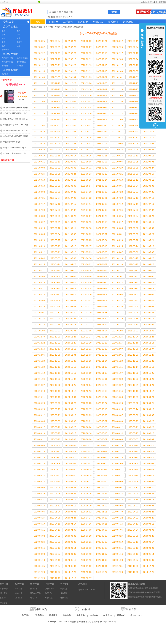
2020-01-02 (86, 566)
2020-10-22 (117, 385)
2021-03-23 (133, 282)
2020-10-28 (148, 379)
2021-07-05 (101, 210)
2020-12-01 (117, 355)
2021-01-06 (70, 330)
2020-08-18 (54, 433)
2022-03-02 (39, 47)
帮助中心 (121, 615)
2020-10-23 (101, 385)
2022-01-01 (117, 77)
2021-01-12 (101, 324)
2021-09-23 (148, 149)
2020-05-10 (86, 505)
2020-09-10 (70, 415)
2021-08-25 (54, 174)
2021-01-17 (148, 318)
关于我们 (26, 615)
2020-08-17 (70, 433)
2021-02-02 (148, 306)
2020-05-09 (101, 505)
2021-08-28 (133, 168)
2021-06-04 (54, 234)
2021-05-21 (148, 240)
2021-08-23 (86, 174)
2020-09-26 (70, 403)
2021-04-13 (101, 270)
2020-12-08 (133, 349)
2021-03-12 (54, 294)
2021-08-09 (54, 186)
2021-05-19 (54, 246)
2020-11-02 (70, 379)
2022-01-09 (117, 71)
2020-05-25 (101, 493)
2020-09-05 (148, 415)
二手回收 (68, 22)
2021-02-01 (39, 312)
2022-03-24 (54, 41)
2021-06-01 (101, 234)
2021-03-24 (117, 282)
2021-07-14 (86, 204)
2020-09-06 (133, 415)
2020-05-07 (133, 505)
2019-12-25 (86, 572)
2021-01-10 (133, 324)
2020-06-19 (86, 475)
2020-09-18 (70, 409)
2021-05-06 (133, 252)
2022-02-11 (86, 59)
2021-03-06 (148, 294)
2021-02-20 (117, 306)
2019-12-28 (39, 572)
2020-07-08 (70, 463)
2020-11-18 (70, 367)
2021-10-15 (86, 137)
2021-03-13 (39, 294)
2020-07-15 (86, 457)
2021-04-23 (70, 264)
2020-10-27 (39, 385)
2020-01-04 (54, 566)
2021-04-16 (54, 270)
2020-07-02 (39, 469)
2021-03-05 (39, 300)
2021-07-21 (101, 198)
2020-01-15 (133, 554)
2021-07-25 (39, 198)
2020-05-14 (148, 499)
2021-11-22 (117, 107)
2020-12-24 (133, 337)
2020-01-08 (117, 560)
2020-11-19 (54, 367)
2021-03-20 (54, 288)
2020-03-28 (101, 536)
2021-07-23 (70, 198)
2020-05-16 (117, 499)
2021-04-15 (70, 270)
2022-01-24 (133, 59)
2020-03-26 (133, 536)
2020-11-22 (133, 361)
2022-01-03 (86, 77)
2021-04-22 (86, 264)
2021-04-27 (133, 258)
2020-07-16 (70, 457)
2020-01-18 (86, 554)
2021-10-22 (101, 131)
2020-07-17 (54, 457)
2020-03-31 (70, 536)
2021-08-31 (86, 168)
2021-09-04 (148, 162)
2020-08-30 (117, 421)
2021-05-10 (70, 252)
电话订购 (33, 598)
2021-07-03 (133, 210)
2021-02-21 (101, 306)
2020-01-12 (54, 560)
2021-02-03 (133, 306)
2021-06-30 (39, 216)
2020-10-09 (70, 397)
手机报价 (53, 22)
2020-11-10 (70, 373)
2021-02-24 (54, 306)
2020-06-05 (54, 487)
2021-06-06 (148, 228)
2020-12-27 (86, 337)
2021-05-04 (39, 258)
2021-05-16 (101, 246)
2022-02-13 (54, 59)
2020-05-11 (70, 505)
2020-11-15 (117, 367)
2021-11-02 (54, 125)
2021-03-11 (70, 294)
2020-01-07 (133, 560)
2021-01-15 (54, 324)
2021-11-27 (39, 107)
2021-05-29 (148, 234)
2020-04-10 (54, 530)
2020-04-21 (133, 518)
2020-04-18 (54, 524)
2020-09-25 (86, 403)
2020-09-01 (86, 421)
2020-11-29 (148, 355)
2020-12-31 (148, 330)
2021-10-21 (117, 131)
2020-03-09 (148, 548)
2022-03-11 (133, 41)
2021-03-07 (133, 294)
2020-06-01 (117, 487)
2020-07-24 (70, 451)
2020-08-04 (148, 439)
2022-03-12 (117, 41)
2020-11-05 (148, 373)
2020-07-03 (148, 463)
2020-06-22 (39, 475)
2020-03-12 (101, 548)
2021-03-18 (86, 288)
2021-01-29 (86, 312)
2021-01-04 (101, 330)
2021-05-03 (54, 258)
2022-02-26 (101, 47)
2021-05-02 (70, 258)
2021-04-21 (101, 264)
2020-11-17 (86, 367)
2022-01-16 (133, 65)
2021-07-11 (133, 204)
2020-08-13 (133, 433)
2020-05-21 (39, 499)
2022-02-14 (39, 59)
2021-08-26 (39, 174)
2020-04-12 (148, 524)
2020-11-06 (133, 373)
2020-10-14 (117, 391)
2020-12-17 (117, 343)
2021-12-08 (117, 95)
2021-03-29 (39, 282)
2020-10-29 (133, 379)
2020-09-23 (117, 403)
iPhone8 (59, 17)
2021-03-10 (86, 294)
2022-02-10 (101, 59)
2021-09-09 (70, 162)
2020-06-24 (133, 469)
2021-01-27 (117, 312)
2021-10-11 (148, 137)
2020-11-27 (54, 361)
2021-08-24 (70, 174)
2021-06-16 (133, 222)
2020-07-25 (54, 451)
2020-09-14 (133, 409)
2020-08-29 (133, 421)
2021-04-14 (86, 270)
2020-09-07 (117, 415)
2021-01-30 (70, 312)
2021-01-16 (39, 324)
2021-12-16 (117, 89)
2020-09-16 (101, 409)
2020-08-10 (54, 439)
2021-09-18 (54, 155)
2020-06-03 (86, 487)
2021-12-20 (54, 89)
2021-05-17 (86, 246)
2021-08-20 (133, 174)
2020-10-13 (133, 391)
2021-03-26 (86, 282)
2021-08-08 (70, 186)
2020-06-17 (117, 475)
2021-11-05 (133, 119)
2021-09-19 (39, 155)
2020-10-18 (54, 391)
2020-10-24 (86, 385)
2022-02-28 (70, 47)
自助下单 (33, 589)
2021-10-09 (54, 143)
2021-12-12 (54, 95)
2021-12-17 (101, 89)
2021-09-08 (86, 162)
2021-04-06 (86, 276)
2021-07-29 (101, 192)
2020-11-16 (101, 367)
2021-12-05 (39, 101)
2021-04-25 (39, 264)
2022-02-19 (86, 53)
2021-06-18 (101, 222)
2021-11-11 (39, 119)
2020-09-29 (148, 397)
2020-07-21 (117, 451)
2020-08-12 (148, 433)
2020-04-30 (117, 512)
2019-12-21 (148, 572)
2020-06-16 (133, 475)
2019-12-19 (54, 578)
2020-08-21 (133, 427)
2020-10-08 (86, 397)
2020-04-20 (148, 518)
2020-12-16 (133, 343)
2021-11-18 (54, 113)
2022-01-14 (39, 71)
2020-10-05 (133, 397)
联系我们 (113, 22)
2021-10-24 (70, 131)
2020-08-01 (70, 445)
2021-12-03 (70, 101)
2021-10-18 (39, 137)
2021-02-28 (117, 300)
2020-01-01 (101, 566)
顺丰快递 (18, 589)
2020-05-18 (86, 499)
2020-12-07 (148, 349)
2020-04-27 (39, 518)
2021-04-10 (148, 270)
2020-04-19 (39, 524)
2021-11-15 (101, 113)
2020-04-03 (148, 530)
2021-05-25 (86, 240)
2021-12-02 (86, 101)
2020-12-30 (39, 337)
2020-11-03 (54, 379)
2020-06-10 (101, 481)
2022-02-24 (133, 47)
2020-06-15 (148, 475)
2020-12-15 (148, 343)
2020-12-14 (39, 349)
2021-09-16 (86, 155)
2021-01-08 (39, 330)
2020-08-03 (39, 445)
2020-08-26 (54, 427)
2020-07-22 (101, 451)
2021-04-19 (133, 264)
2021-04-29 (101, 258)
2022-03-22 (86, 41)
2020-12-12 (70, 349)
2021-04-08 (54, 276)
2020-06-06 (39, 487)
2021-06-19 (86, 222)
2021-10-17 (54, 137)
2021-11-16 (86, 113)
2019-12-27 (54, 572)
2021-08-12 (133, 180)
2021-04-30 (86, 258)
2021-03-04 (54, 300)
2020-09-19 (54, 409)
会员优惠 (64, 589)
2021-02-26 (148, 300)
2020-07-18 (39, 457)
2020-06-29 (86, 469)
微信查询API (136, 615)
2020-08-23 (101, 427)
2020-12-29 (54, 337)
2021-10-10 (39, 143)
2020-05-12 (54, 505)
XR (72, 17)
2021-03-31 (133, 276)
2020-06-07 (148, 481)
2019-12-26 (70, 572)
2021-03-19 (70, 288)
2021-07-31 (70, 192)
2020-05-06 (148, 505)
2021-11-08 (86, 119)
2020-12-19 (86, 343)
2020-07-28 (133, 445)
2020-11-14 (133, 367)
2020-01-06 (148, 560)
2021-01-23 (54, 318)
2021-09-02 (54, 168)
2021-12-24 (117, 83)
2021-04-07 (70, 276)
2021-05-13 (148, 246)
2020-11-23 (117, 361)
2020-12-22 (39, 343)
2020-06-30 (70, 469)
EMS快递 (18, 593)
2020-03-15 (54, 548)
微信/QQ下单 (35, 593)
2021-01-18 (133, 318)
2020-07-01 (54, 469)
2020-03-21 (86, 542)
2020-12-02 (101, 355)
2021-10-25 (54, 131)
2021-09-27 (86, 149)
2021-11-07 (101, 119)
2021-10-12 (133, 137)
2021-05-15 (117, 246)
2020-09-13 (148, 409)
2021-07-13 (101, 204)
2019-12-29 (148, 566)
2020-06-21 (54, 475)
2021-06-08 (117, 228)
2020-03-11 (117, 548)
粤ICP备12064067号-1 (108, 622)
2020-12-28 (70, 337)
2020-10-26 (54, 385)
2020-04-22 (117, 518)
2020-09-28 (39, 403)
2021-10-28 (133, 125)
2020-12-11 (86, 349)
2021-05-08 (101, 252)
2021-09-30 (39, 149)
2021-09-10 (54, 162)
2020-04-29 (133, 512)
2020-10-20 (148, 385)
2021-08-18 (39, 180)
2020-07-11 (148, 457)
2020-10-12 (148, 391)
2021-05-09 (86, 252)
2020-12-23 (148, 337)
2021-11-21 (133, 107)
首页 (38, 22)
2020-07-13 (117, 457)
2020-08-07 (101, 439)
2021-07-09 (39, 210)
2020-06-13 (54, 481)
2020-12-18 (101, 343)
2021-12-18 (86, 89)
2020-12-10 (101, 349)
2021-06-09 (101, 228)
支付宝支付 (49, 589)
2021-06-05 (39, 234)
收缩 (142, 41)
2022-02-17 (117, 53)
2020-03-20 (101, 542)
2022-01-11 (86, 71)
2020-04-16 (86, 524)
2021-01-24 (39, 318)
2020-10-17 (70, 391)
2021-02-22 (86, 306)
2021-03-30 (148, 276)
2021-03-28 (54, 282)
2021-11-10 (54, 119)
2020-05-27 (70, 493)
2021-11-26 (54, 107)
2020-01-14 (148, 554)
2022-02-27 (86, 47)
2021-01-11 (117, 324)
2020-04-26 (54, 518)
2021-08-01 (54, 192)
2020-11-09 (86, 373)
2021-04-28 (117, 258)
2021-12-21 (39, 89)
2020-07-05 (117, 463)
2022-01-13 (54, 71)
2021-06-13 (39, 228)
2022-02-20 (70, 53)
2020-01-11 (70, 560)
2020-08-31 (101, 421)
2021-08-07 (86, 186)
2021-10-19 (148, 131)
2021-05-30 (133, 234)
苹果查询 (162, 2)
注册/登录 (4, 589)
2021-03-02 (86, 300)
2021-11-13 (133, 113)
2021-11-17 (70, 113)
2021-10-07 (86, 143)
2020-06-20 (70, 475)
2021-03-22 (148, 282)
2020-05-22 (148, 493)
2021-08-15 (86, 180)
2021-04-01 (117, 276)
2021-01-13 (86, 324)
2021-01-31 (54, 312)
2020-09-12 (39, 415)
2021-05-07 (117, 252)
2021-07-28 (117, 192)
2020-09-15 (117, 409)
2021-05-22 (133, 240)
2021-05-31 (117, 234)
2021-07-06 (86, 210)
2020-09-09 (86, 415)
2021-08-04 (133, 186)
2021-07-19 (133, 198)
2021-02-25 (39, 306)
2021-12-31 (133, 77)
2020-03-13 (86, 548)
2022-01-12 (70, 71)
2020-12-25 (117, 337)
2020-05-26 (86, 493)
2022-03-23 (70, 41)
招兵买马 (53, 615)
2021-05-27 (54, 240)
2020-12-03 (86, 355)
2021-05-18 (70, 246)
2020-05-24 (117, 493)
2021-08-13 (117, 180)
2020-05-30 (148, 487)
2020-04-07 (101, 530)
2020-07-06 (101, 463)
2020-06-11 (86, 481)
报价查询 (3, 593)
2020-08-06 (117, 439)
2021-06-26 (101, 216)
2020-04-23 (101, 518)
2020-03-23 (54, 542)
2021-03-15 (133, 288)
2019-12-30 (133, 566)
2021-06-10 (86, 228)
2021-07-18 (148, 198)
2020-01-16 (117, 554)
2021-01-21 (86, 318)
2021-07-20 (117, 198)
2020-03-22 (70, 542)
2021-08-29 (117, 168)
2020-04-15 (101, 524)
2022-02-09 (117, 59)
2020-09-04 (39, 421)
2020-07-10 (39, 463)
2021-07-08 (54, 210)
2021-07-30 (86, 192)
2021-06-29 (54, 216)
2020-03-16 (39, 548)
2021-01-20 (101, 318)
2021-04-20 (117, 264)
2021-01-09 (148, 324)
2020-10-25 (70, 385)
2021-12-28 (54, 83)
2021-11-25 (70, 107)
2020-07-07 (86, 463)
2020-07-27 (148, 445)
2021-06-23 (148, 216)
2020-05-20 (54, 499)
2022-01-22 (39, 65)
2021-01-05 (86, 330)
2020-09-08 (101, 415)
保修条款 (64, 598)
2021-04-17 (39, 270)
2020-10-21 (133, 385)
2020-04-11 (39, 530)
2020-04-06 (117, 530)
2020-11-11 (54, 373)
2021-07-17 (39, 204)
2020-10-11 (39, 397)
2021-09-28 (70, 149)
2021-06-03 (70, 234)
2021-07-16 (54, 204)
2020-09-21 (148, 403)
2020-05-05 (39, 512)
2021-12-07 (133, 95)
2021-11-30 (117, 101)
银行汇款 (49, 598)
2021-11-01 (70, 125)
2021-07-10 (148, 204)
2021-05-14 (133, 246)
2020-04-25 (70, 518)
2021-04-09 (39, 276)
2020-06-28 (101, 469)
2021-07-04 (117, 210)
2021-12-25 (101, 83)
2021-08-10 (39, 186)
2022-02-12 (70, 59)
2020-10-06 (117, 397)
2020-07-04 (133, 463)
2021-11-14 (117, 113)
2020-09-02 (70, 421)
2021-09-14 (117, 155)
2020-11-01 (86, 379)
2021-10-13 (117, 137)
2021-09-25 (117, 149)
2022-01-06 (39, 77)
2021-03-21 (39, 288)
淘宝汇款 (49, 593)
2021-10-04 (133, 143)
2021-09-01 (70, 168)
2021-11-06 (117, 119)
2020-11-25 (86, 361)
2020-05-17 (101, 499)
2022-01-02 (101, 77)
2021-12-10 (86, 95)
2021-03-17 (101, 288)
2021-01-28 (101, 312)
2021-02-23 (70, 306)
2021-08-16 (70, 180)
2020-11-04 (39, 379)
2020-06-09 (117, 481)
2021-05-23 (117, 240)
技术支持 (153, 2)
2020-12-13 (54, 349)
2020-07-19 (148, 451)
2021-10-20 (133, 131)
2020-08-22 (117, 427)
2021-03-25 (101, 282)
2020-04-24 (86, 518)
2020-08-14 (117, 433)
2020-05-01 (101, 512)
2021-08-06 (101, 186)
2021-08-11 (148, 180)
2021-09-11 (39, 162)
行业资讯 (128, 22)
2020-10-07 (101, 397)
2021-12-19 (70, 89)
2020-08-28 (148, 421)
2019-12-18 (70, 578)
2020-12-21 (54, 343)
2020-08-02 (54, 445)
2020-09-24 (101, 403)
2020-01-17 (101, 554)
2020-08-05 (133, 439)
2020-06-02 (101, 487)
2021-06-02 (86, 234)
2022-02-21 (54, 53)
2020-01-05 (39, 566)
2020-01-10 (86, 560)
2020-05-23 (133, 493)
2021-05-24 (101, 240)
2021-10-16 (70, 137)
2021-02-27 (133, 300)
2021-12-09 (101, 95)
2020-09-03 (54, 421)
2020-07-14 (101, 457)
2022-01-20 (70, 65)
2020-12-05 (54, 355)
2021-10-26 (39, 131)
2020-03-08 (39, 554)
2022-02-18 (101, 53)
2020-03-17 (148, 542)
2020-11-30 (133, 355)
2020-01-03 (70, 566)
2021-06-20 (70, 222)
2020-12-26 (101, 337)
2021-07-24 (54, 198)
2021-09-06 (117, 162)
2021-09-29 (54, 149)
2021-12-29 (39, 83)
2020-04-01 (54, 536)
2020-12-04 (70, 355)
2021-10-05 (117, 143)
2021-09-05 (133, 162)
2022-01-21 (54, 65)
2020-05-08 (117, 505)
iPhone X (66, 17)
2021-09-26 (101, 149)
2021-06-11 (70, 228)
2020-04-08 (86, 530)
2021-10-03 (148, 143)
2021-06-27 (86, 216)
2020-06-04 (70, 487)
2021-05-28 (39, 240)
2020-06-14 (39, 481)
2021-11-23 (101, 107)
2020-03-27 (117, 536)
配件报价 (83, 22)
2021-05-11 (54, 252)
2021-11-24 (86, 107)
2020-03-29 (86, 536)
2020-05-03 (70, 512)
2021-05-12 (39, 252)
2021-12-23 (133, 83)
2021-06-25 (117, 216)
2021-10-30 (101, 125)
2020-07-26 (39, 451)
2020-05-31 (133, 487)
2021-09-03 (39, 168)
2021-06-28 (70, 216)
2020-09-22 (133, 403)
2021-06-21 (54, 222)
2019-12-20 (39, 578)
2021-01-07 (54, 330)
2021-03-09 (101, 294)
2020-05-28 (54, 493)
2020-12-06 (39, 355)
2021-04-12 (117, 270)
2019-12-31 (117, 566)
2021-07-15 (70, 204)
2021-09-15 (101, 155)
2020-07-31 (86, 445)
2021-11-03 (39, 125)
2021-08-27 (148, 168)
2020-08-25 (70, 427)
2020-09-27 (54, 403)
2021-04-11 (133, 270)
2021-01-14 (70, 324)
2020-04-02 (39, 536)
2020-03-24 (39, 542)
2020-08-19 (39, 433)
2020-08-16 (86, 433)
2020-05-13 (39, 505)
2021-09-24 (133, 149)
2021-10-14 (101, 137)
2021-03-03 (70, 300)
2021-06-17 (117, 222)
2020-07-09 (54, 463)
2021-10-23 (86, 131)
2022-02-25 (117, 47)
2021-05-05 (148, 252)
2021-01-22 (70, 318)
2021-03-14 (148, 288)
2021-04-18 (148, 264)
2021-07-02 (148, 210)
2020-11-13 (148, 367)
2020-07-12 (133, 457)
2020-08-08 (86, 439)
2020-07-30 (101, 445)
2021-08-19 (148, 174)
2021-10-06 (101, 143)
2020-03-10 (133, 548)
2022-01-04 (70, 77)
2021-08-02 (39, 192)
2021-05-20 (39, 246)
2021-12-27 (70, 83)
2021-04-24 (54, 264)
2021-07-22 (86, 198)
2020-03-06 (70, 554)
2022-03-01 (54, 47)
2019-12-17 (86, 578)
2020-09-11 (54, 415)
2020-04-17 (70, 524)
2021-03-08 (117, 294)
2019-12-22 (133, 572)
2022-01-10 (101, 71)
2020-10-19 (39, 391)
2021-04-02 (101, 276)
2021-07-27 (133, 192)
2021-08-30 (101, 168)
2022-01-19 (86, 65)
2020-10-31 (101, 379)
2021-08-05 (117, 186)
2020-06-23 (148, 469)
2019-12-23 (117, 572)
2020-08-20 (148, 427)
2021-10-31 (86, 125)
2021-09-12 (148, 155)
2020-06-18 (101, 475)
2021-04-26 (148, 258)
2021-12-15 (133, 89)
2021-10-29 (117, 125)
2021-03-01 (101, 300)
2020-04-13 (133, 524)
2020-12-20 (70, 343)
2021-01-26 (133, 312)
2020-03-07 (54, 554)
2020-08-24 (86, 427)
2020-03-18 (133, 542)
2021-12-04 (54, 101)
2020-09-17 (86, 409)
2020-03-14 (70, 548)
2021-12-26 (86, 83)
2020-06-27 (117, 469)
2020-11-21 (148, 361)
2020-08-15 (101, 433)
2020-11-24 (101, 361)
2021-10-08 (70, 143)
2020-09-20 (39, 409)
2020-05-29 (39, 493)
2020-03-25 (148, 536)
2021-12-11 (70, 95)
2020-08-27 (39, 427)
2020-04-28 (148, 512)
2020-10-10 (54, 397)
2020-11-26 (70, 361)
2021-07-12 (117, 204)
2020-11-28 (39, 361)
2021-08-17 (54, 180)
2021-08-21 (117, 174)
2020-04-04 (133, 530)
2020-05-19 (70, 499)
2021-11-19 (39, 113)
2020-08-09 (70, 439)
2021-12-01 (101, 101)
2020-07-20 (133, 451)
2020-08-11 (39, 439)
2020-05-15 (133, 499)
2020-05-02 (86, 512)
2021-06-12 (54, 228)
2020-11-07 (117, 373)
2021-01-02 (133, 330)
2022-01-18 (101, 65)
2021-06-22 (39, 222)
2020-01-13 (39, 560)
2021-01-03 (117, 330)
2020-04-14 (117, 524)
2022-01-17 (117, 65)
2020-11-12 (39, 373)
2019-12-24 (101, 572)
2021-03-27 (70, 282)
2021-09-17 (70, 155)
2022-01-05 (54, 77)
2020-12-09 (117, 349)
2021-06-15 (148, 222)
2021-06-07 (133, 228)
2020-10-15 (101, 391)
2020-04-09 (70, 530)
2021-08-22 (101, 174)
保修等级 (64, 593)
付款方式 (98, 22)
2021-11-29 (133, 101)
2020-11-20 (39, 367)
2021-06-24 (133, 216)
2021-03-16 (117, 288)
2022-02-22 (39, 53)
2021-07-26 (148, 192)
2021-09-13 (133, 155)
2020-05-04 (54, 512)
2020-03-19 (117, 542)
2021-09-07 (101, 162)
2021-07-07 (70, 210)
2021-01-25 (148, 312)
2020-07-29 (117, 445)
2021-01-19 (117, 318)
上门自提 (18, 598)
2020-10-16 (86, 391)
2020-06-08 (133, 481)
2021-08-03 (148, 186)
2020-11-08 (101, 373)
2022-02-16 (133, 53)
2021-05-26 (70, 240)
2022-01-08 (133, 71)
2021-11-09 (70, 119)
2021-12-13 (39, 95)
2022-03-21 (101, 41)
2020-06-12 (70, 481)
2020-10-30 (117, 379)
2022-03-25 (39, 41)
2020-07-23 (86, 451)
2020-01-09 (101, 560)
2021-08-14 (101, 180)
